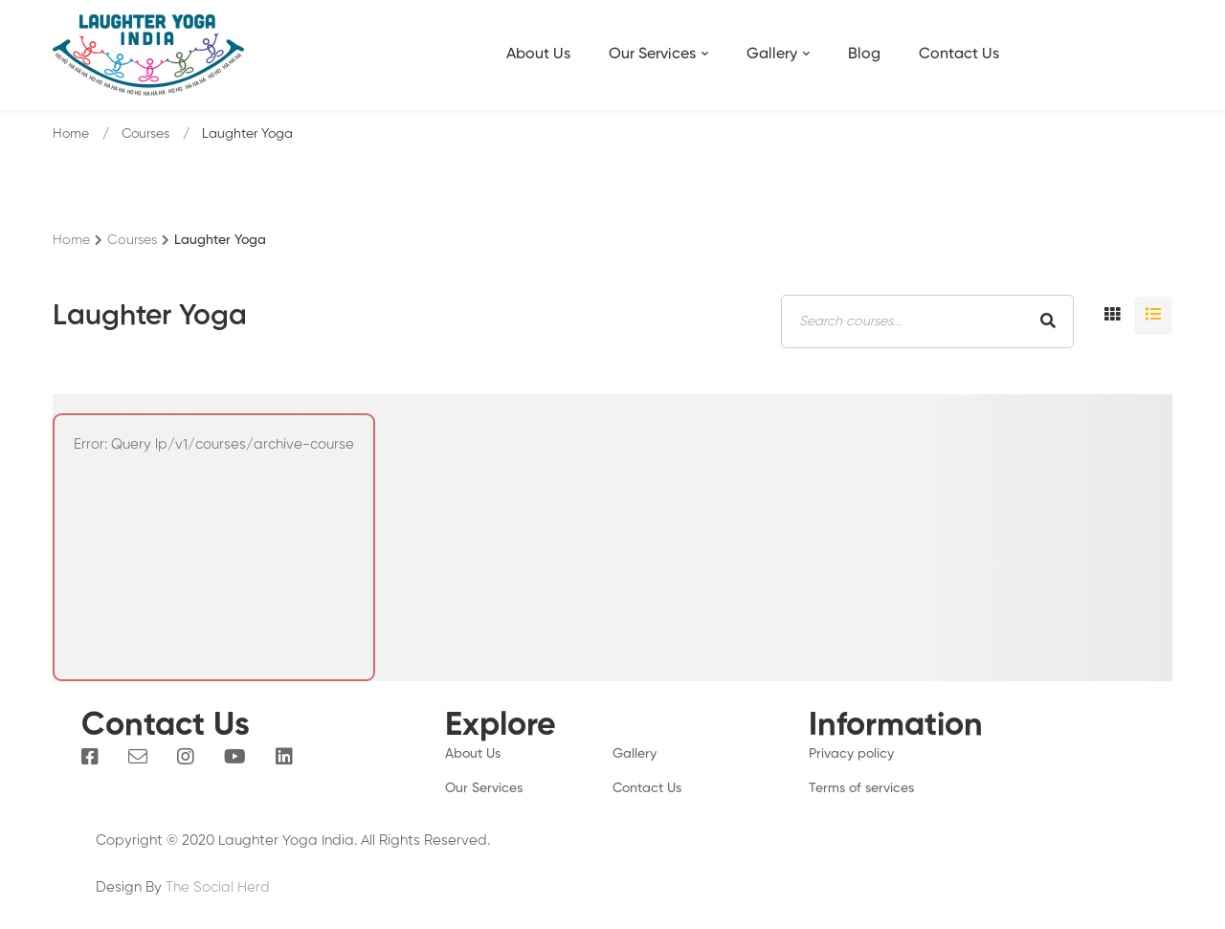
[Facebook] (90, 756)
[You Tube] (235, 756)
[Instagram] (186, 756)
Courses (145, 134)
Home (71, 134)
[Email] (138, 756)
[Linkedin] (284, 756)
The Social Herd (218, 887)
